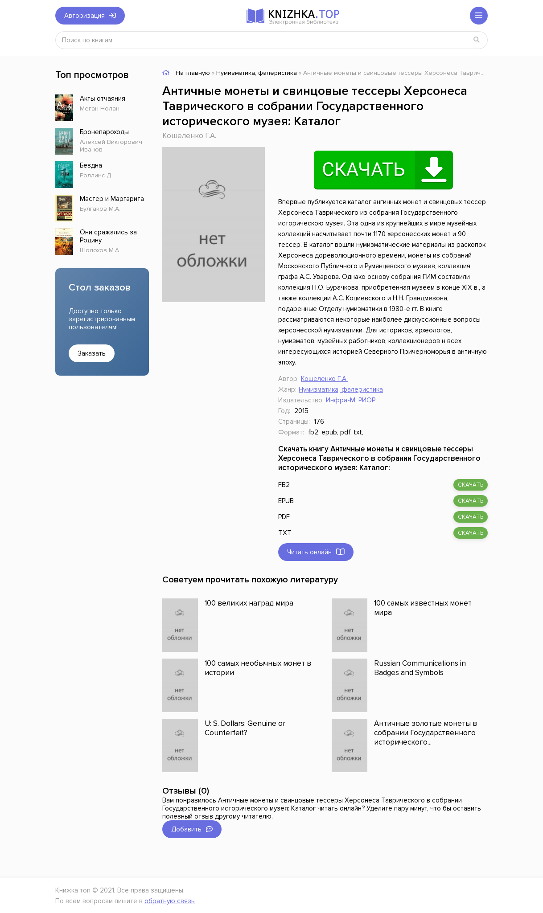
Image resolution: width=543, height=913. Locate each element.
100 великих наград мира (249, 603)
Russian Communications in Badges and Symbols (420, 668)
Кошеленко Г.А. (189, 135)
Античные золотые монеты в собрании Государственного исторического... (425, 733)
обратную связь (169, 901)
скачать (470, 484)
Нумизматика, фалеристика (341, 389)
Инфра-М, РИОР (350, 400)
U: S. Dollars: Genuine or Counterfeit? (245, 728)
